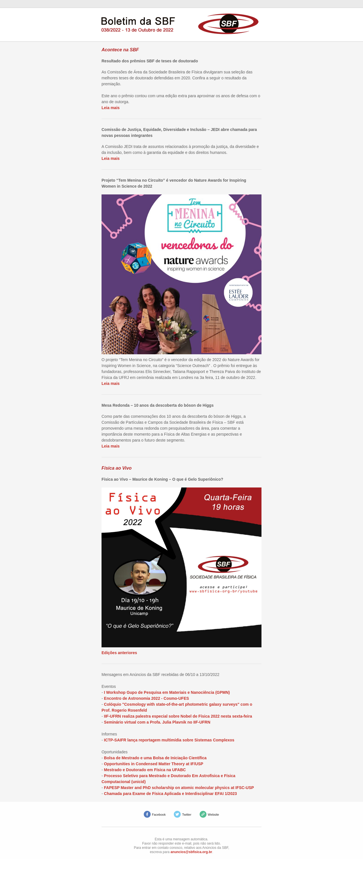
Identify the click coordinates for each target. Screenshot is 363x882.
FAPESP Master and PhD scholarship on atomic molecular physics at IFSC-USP (179, 787)
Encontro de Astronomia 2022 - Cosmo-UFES (146, 698)
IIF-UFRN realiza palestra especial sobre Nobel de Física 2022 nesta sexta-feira (178, 716)
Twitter (186, 814)
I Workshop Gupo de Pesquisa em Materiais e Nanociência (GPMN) (167, 692)
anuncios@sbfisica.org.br (191, 852)
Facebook (159, 814)
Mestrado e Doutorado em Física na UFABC (145, 769)
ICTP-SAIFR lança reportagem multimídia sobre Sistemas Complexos (169, 740)
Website (213, 814)
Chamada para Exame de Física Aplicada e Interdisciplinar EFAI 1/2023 (170, 793)
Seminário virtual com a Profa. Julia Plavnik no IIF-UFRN (157, 722)
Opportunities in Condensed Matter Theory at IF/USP (153, 764)
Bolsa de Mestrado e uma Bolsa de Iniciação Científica (155, 758)
